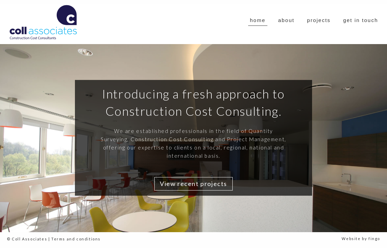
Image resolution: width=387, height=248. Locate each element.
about (286, 20)
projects (319, 20)
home (258, 20)
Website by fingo (361, 238)
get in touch (360, 20)
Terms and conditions (76, 239)
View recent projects (193, 183)
